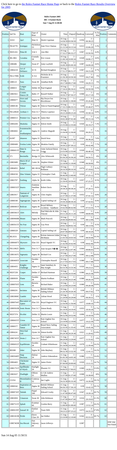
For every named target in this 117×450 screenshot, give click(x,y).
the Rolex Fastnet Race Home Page (40, 4)
